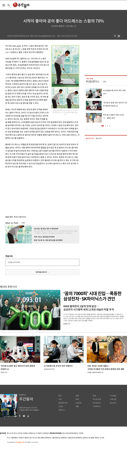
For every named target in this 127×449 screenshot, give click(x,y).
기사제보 (113, 396)
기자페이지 (97, 406)
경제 (77, 396)
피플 (77, 406)
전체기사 (61, 410)
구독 (23, 223)
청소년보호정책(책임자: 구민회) (73, 433)
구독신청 (113, 399)
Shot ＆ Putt (11, 223)
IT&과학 (78, 403)
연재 (94, 396)
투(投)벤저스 (92, 81)
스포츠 (60, 406)
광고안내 (113, 403)
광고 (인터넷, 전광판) (21, 433)
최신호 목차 (97, 399)
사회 (60, 399)
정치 (60, 396)
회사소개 (10, 433)
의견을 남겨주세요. (14, 262)
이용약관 (46, 433)
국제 (77, 399)
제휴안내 (32, 433)
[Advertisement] (20, 191)
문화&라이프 (63, 403)
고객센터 (39, 433)
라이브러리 (97, 403)
